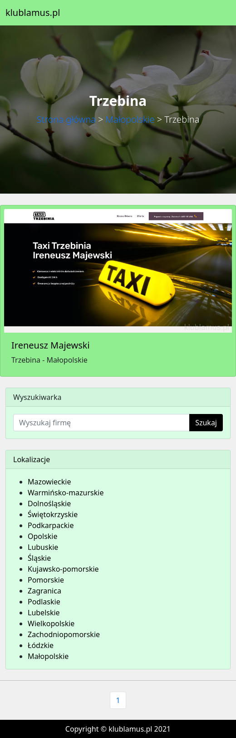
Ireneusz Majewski (50, 345)
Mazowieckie (49, 482)
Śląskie (39, 558)
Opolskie (43, 536)
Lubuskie (43, 547)
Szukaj (206, 423)
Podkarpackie (51, 525)
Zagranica (44, 591)
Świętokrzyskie (53, 514)
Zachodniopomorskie (64, 634)
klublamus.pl (32, 12)
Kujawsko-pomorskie (63, 569)
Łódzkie (41, 645)
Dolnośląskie (49, 504)
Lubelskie (44, 613)
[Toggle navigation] (218, 13)
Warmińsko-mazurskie (65, 493)
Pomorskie (46, 580)
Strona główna (66, 119)
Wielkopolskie (51, 623)
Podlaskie (44, 602)
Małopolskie (130, 119)
